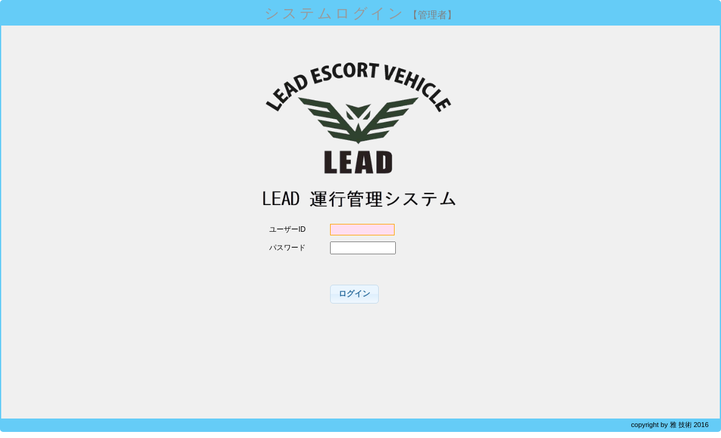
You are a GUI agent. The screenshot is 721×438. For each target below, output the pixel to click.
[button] (354, 294)
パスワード (287, 247)
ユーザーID (287, 229)
